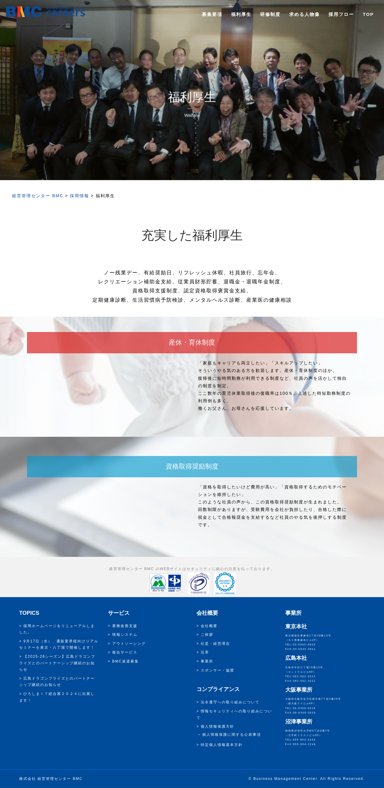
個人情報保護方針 (217, 726)
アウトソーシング (129, 644)
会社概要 (209, 626)
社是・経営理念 (215, 644)
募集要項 (212, 14)
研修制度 (270, 14)
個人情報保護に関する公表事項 (231, 734)
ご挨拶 (207, 635)
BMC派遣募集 (125, 661)
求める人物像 (304, 14)
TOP (368, 14)
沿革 (205, 652)
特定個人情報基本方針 (222, 745)
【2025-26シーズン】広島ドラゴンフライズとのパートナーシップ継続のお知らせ (57, 663)
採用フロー (341, 14)
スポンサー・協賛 (217, 670)
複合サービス (124, 652)
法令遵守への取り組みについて (230, 702)
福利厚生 (241, 14)
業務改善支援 (124, 626)
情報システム (124, 635)
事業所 (207, 661)
